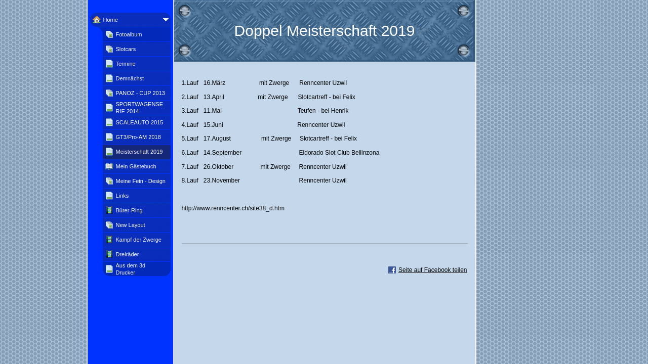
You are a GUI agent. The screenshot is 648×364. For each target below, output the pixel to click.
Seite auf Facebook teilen (432, 270)
